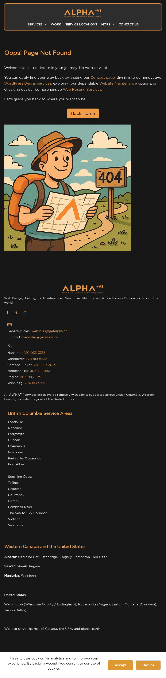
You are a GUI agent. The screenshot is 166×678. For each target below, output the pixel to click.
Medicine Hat (28, 557)
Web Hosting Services (82, 89)
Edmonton (81, 557)
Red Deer (99, 557)
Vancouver (16, 525)
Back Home (83, 113)
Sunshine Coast (20, 476)
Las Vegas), (102, 604)
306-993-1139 (30, 377)
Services (37, 24)
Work (56, 24)
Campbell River (20, 507)
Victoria (14, 519)
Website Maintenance (118, 83)
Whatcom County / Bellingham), (51, 604)
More (108, 24)
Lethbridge (49, 557)
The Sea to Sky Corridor (27, 513)
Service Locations (81, 24)
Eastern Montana (125, 604)
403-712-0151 (40, 371)
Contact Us (129, 24)
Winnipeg (28, 575)
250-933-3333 (34, 352)
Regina (34, 566)
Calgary (66, 557)
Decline (148, 665)
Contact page (102, 77)
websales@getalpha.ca (49, 331)
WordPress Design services (27, 83)
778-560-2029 (45, 365)
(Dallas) (20, 610)
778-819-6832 (36, 359)
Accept (120, 665)
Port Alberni (17, 464)
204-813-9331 (34, 383)
